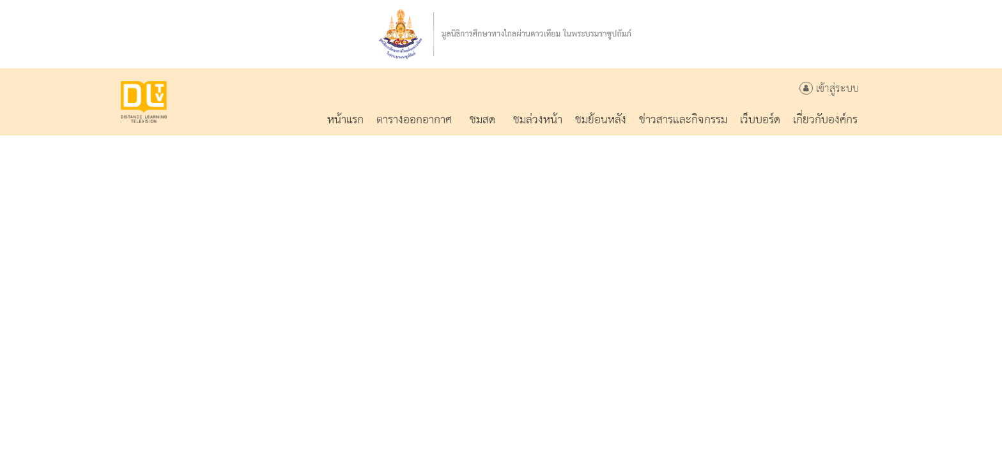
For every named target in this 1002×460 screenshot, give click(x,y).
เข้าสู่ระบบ (829, 89)
